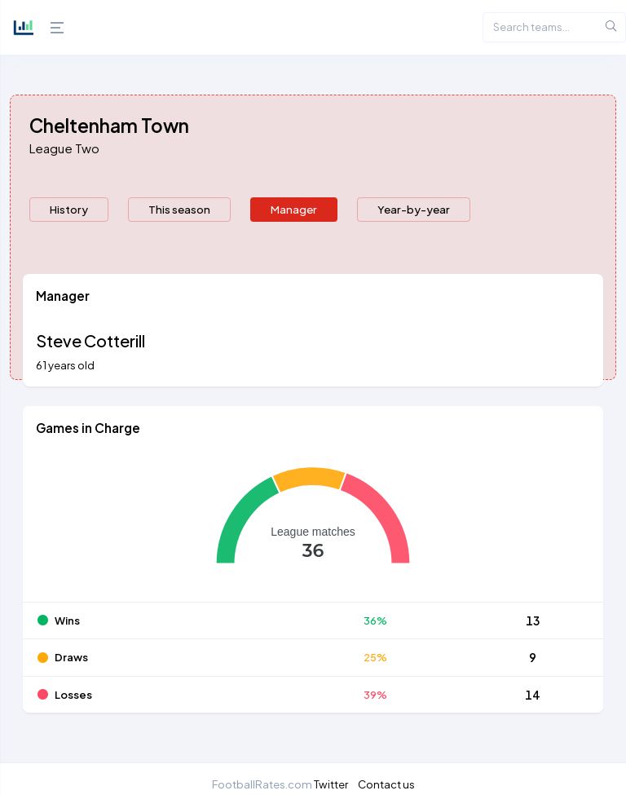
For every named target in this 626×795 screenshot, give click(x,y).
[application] (313, 526)
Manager (294, 209)
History (69, 209)
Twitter (331, 784)
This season (179, 209)
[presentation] (68, 209)
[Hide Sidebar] (53, 27)
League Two (64, 148)
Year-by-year (413, 209)
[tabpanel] (313, 503)
